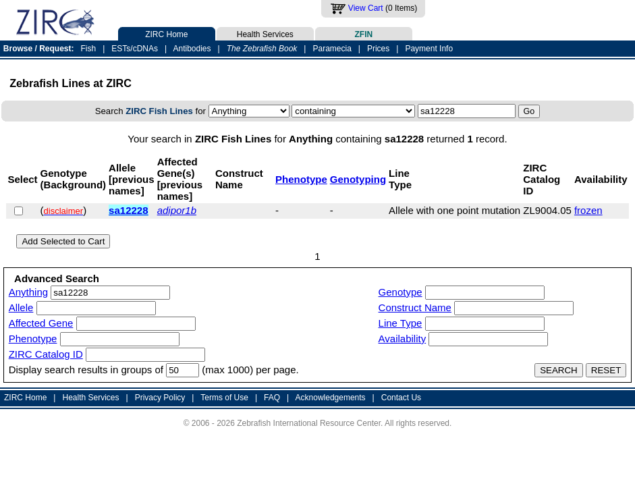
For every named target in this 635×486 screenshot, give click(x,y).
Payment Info (429, 48)
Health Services (265, 33)
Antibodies (192, 48)
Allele (21, 307)
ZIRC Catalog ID (46, 354)
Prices (378, 48)
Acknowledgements (331, 397)
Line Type (400, 323)
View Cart (365, 8)
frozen (588, 210)
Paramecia (331, 48)
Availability (402, 338)
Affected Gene (41, 323)
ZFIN (363, 33)
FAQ (272, 397)
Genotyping (358, 179)
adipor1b (176, 210)
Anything (28, 292)
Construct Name (415, 307)
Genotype (400, 292)
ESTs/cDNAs (134, 48)
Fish (88, 48)
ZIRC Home (166, 33)
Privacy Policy (160, 397)
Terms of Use (224, 397)
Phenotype (301, 179)
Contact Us (401, 397)
